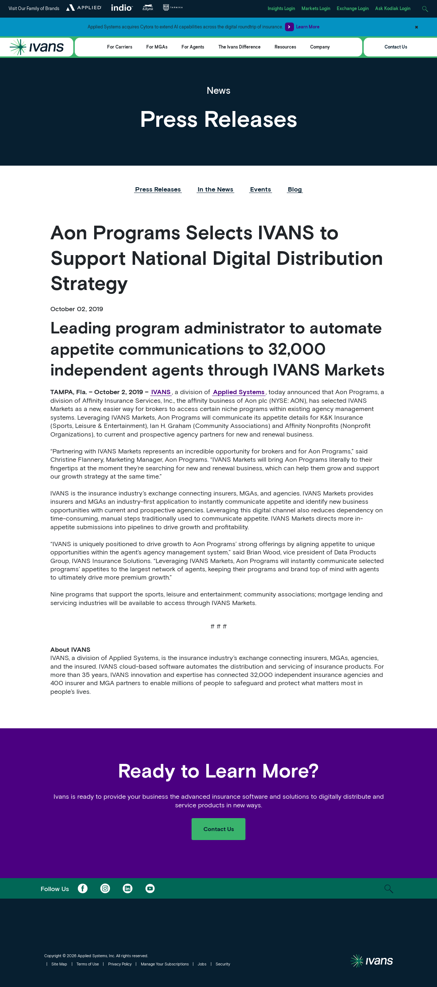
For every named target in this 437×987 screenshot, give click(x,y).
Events (260, 189)
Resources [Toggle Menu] (285, 46)
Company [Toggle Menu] (320, 46)
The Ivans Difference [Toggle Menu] (239, 46)
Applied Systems (238, 392)
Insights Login (281, 8)
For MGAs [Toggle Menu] (156, 46)
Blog (295, 189)
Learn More (302, 27)
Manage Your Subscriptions (165, 963)
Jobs (202, 963)
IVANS (161, 392)
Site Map (59, 963)
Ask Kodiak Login (392, 8)
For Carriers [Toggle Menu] (119, 46)
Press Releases (158, 189)
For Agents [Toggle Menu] (192, 46)
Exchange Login (353, 8)
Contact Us (396, 46)
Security (223, 963)
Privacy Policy (120, 963)
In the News (215, 189)
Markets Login (316, 8)
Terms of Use (88, 963)
